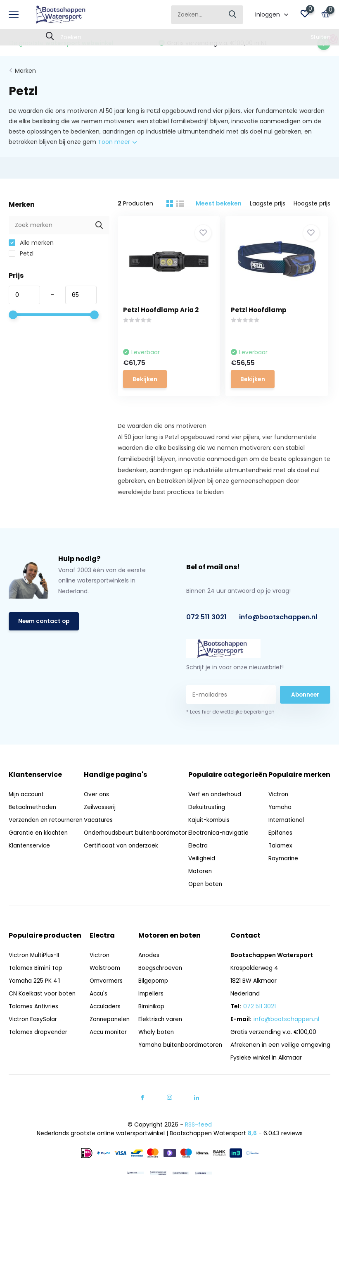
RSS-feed (198, 1138)
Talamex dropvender (39, 1045)
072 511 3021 (206, 620)
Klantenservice (30, 857)
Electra (201, 859)
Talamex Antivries (34, 1019)
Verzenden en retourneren (29, 827)
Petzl (21, 252)
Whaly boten (154, 1045)
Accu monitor (108, 1045)
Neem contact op (44, 624)
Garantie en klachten (39, 844)
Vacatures (99, 823)
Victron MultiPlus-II (35, 968)
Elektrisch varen (158, 1032)
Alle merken (31, 241)
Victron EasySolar (33, 1032)
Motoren (203, 884)
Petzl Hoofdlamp (264, 308)
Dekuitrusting (210, 820)
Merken (25, 69)
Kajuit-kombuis (212, 833)
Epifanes (281, 846)
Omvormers (105, 994)
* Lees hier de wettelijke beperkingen (230, 714)
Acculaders (104, 1019)
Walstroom (104, 981)
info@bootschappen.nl (278, 620)
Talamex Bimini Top (37, 981)
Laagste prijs (267, 202)
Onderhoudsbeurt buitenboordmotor (111, 839)
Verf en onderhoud (218, 807)
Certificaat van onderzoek (122, 857)
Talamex (281, 859)
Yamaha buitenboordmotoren (180, 1058)
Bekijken (147, 376)
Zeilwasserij (100, 810)
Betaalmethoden (33, 810)
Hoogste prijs (312, 202)
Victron (279, 807)
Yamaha (281, 820)
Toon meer (117, 140)
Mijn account (27, 797)
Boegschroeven (158, 981)
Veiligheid (204, 871)
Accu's (97, 1007)
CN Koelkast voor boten (42, 1007)
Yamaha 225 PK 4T (36, 994)
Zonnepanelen (109, 1032)
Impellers (149, 1007)
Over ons (97, 797)
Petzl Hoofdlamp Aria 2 (164, 308)
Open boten (208, 897)
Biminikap (150, 1019)
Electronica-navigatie (222, 846)
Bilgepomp (151, 994)
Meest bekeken (219, 202)
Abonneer (305, 697)
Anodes (147, 968)
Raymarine (284, 871)
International (287, 833)
